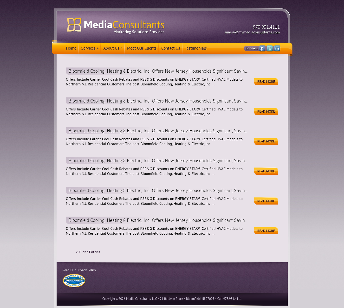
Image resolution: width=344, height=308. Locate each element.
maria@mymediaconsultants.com (252, 32)
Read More (266, 81)
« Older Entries (88, 252)
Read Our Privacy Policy (79, 270)
